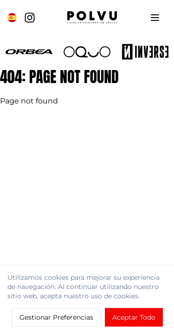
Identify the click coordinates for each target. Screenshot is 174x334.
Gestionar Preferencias (56, 317)
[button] (29, 52)
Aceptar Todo (133, 317)
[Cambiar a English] (12, 17)
